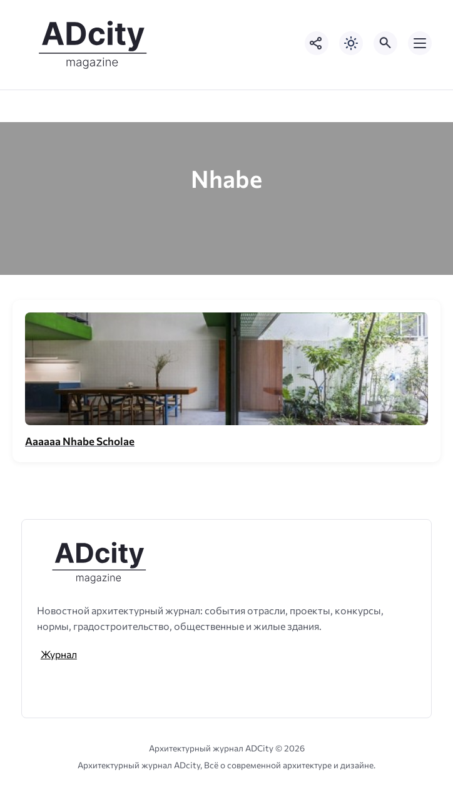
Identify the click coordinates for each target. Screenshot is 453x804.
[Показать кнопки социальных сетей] (316, 43)
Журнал (59, 654)
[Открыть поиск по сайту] (385, 43)
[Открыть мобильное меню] (420, 43)
